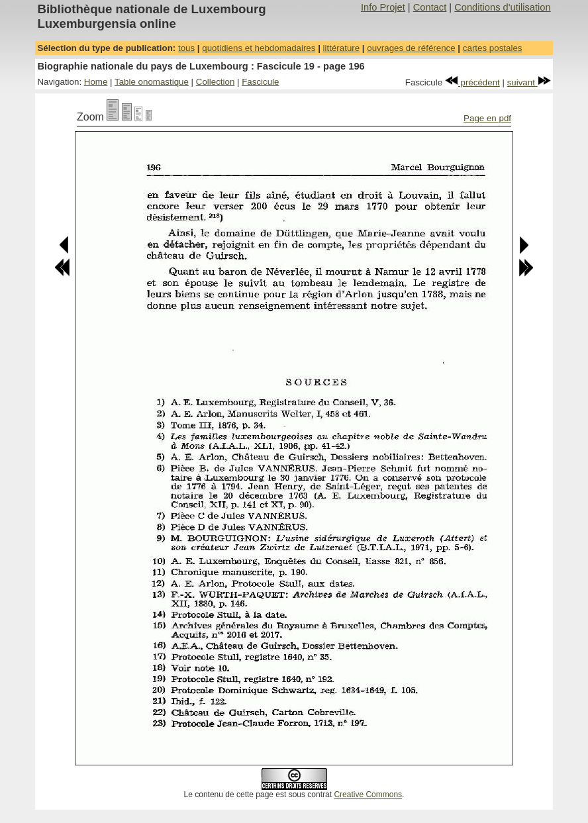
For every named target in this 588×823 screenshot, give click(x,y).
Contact (430, 7)
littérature (341, 48)
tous (186, 48)
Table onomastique (152, 82)
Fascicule (260, 82)
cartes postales (492, 48)
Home (96, 82)
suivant (529, 82)
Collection (215, 82)
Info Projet (383, 7)
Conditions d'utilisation (502, 7)
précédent (472, 82)
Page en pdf (487, 118)
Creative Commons (368, 794)
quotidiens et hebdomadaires (258, 48)
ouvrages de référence (411, 48)
